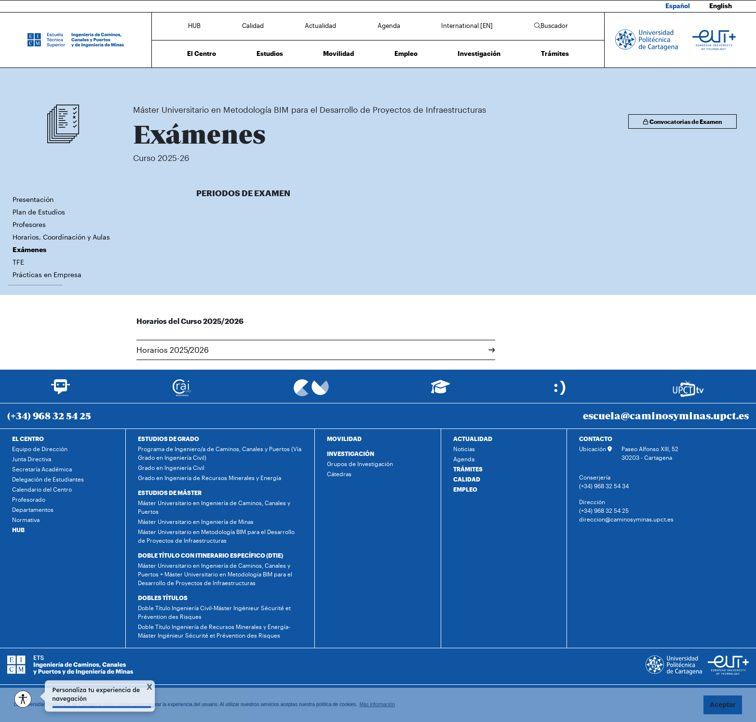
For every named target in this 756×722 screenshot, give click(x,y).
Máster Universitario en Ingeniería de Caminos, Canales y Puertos (214, 507)
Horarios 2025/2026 (315, 349)
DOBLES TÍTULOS (163, 597)
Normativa (26, 519)
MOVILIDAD (344, 438)
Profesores (29, 224)
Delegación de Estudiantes (48, 479)
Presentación (33, 199)
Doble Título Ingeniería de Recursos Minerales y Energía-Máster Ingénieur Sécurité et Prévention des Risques (214, 631)
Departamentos (33, 509)
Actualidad (320, 25)
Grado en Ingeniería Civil (171, 467)
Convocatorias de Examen (682, 121)
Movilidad (338, 53)
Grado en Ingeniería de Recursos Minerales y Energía (209, 477)
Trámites (555, 53)
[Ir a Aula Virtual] (440, 391)
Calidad (253, 25)
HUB (194, 25)
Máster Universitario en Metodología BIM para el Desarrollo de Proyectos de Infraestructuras (293, 81)
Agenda (389, 25)
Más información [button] (377, 704)
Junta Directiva (31, 458)
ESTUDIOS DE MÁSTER (170, 492)
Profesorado (28, 499)
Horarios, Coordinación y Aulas (61, 237)
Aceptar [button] (723, 705)
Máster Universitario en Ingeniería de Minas (196, 521)
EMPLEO (465, 489)
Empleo (406, 53)
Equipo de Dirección (40, 448)
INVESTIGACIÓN (350, 453)
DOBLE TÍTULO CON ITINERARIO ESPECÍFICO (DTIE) (210, 555)
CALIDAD (466, 479)
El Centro (201, 53)
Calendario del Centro (42, 489)
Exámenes (424, 81)
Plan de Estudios (39, 212)
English (720, 6)
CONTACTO (595, 438)
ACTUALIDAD (472, 438)
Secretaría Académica (42, 469)
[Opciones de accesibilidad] (22, 699)
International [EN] (467, 25)
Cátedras (339, 473)
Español (677, 6)
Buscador (551, 25)
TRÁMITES (468, 469)
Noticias (464, 448)
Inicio (140, 81)
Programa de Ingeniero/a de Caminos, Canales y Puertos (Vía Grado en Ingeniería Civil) (219, 453)
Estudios (269, 53)
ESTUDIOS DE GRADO (168, 438)
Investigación (479, 53)
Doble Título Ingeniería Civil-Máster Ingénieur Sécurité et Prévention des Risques (214, 612)
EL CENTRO (28, 438)
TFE (18, 262)
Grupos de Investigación (360, 463)
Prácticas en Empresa (47, 274)
